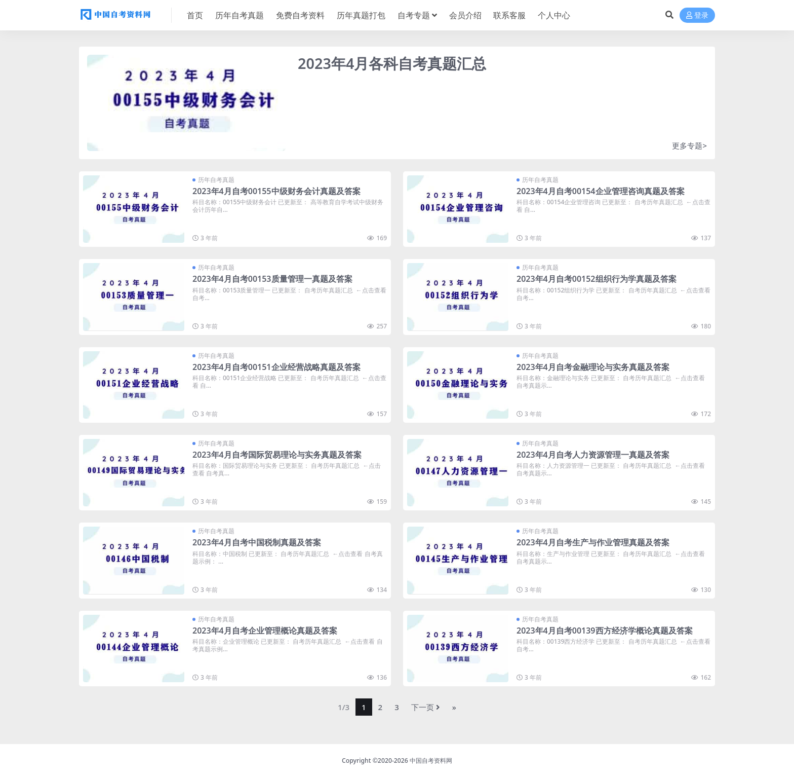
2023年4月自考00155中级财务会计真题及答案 (276, 191)
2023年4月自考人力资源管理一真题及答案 (593, 454)
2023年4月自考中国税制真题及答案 (256, 542)
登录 (697, 15)
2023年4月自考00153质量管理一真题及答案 (272, 278)
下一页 (425, 707)
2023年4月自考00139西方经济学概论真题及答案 (605, 630)
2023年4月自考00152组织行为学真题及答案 (597, 278)
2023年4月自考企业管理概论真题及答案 (264, 630)
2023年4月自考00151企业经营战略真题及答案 (276, 367)
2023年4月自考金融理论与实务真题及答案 (593, 367)
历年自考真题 (216, 179)
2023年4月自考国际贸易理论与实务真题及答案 (277, 454)
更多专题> (689, 145)
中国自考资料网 (431, 760)
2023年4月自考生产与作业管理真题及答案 (593, 542)
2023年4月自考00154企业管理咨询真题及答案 (601, 191)
